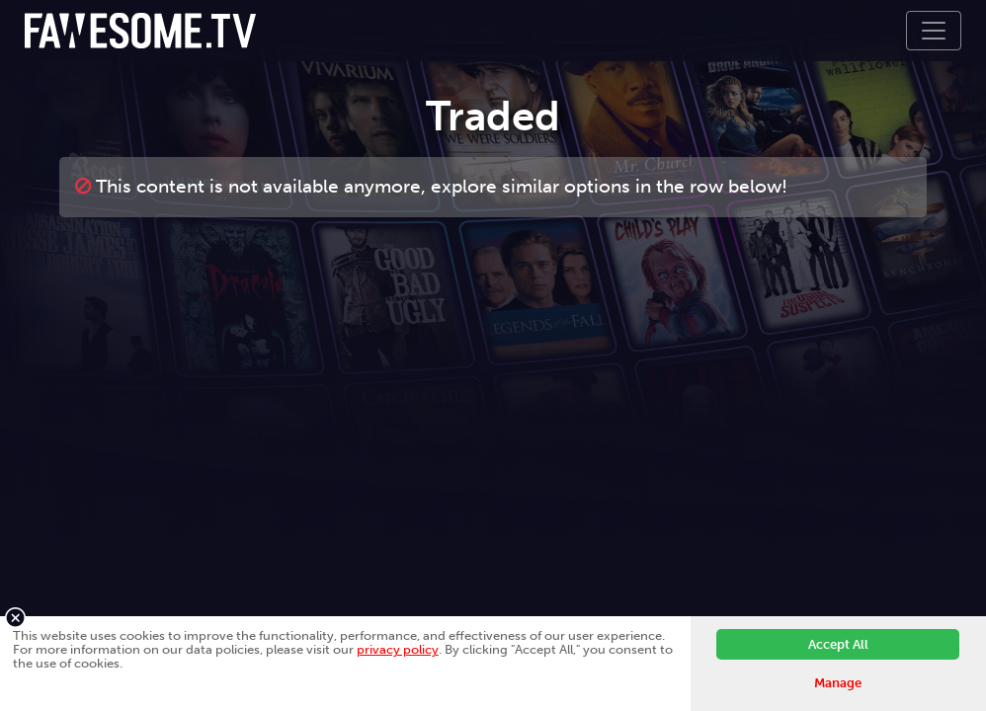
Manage (838, 682)
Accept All (838, 644)
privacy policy (398, 649)
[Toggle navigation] (933, 30)
